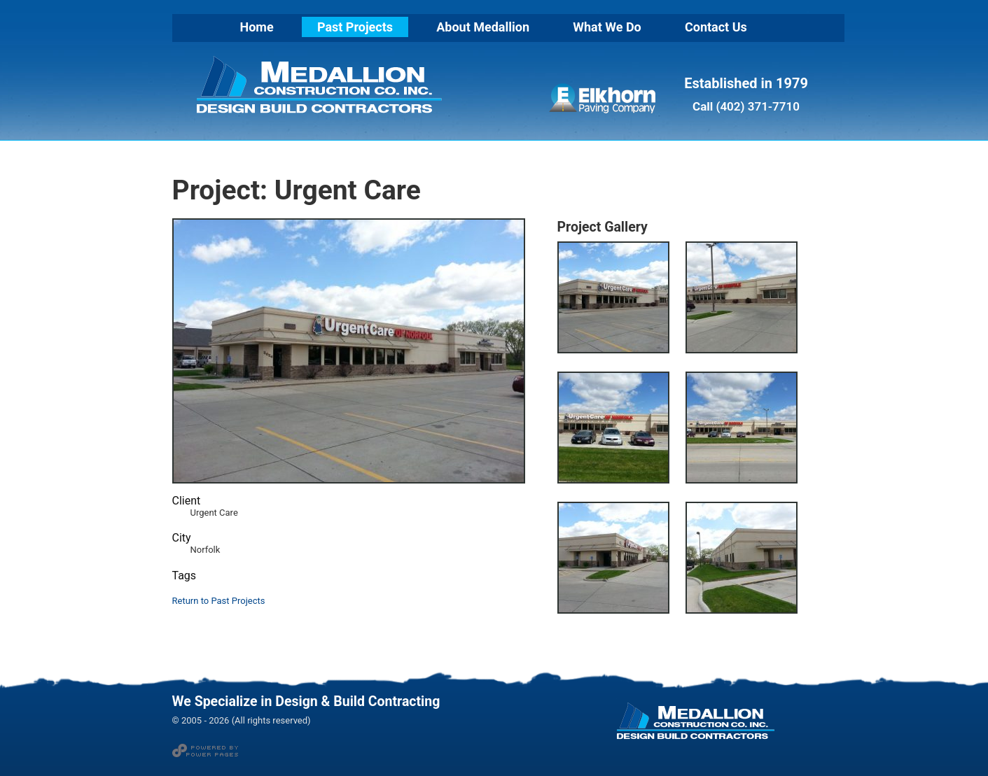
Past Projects (355, 27)
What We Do (607, 27)
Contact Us (716, 27)
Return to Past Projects (218, 600)
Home (257, 27)
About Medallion (482, 27)
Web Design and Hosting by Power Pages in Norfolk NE (205, 750)
